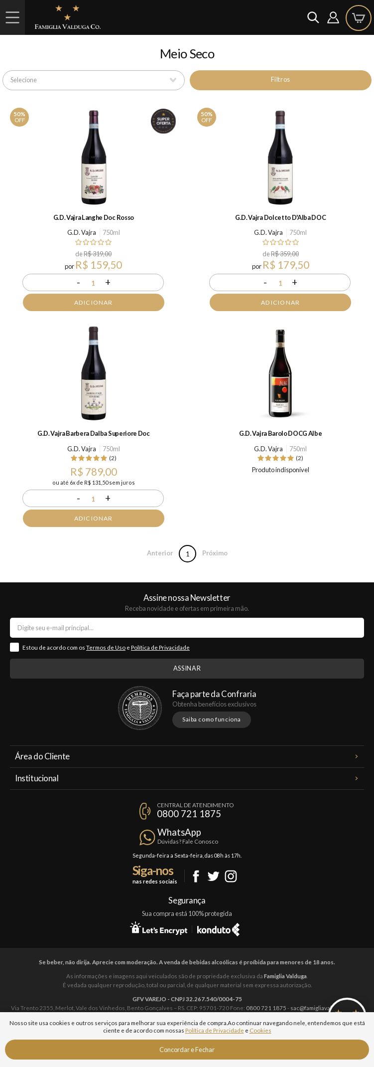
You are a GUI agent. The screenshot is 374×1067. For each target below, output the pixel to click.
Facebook (196, 876)
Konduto (218, 928)
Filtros (280, 79)
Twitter (213, 876)
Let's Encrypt (158, 928)
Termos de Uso (105, 647)
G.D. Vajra (81, 232)
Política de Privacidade (160, 647)
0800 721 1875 (189, 813)
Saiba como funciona (211, 719)
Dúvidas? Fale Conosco (187, 841)
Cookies (260, 1030)
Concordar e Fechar (187, 1050)
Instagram (231, 876)
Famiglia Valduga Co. (68, 17)
